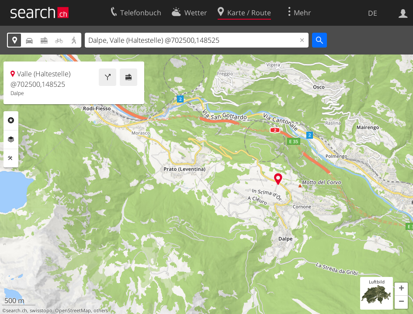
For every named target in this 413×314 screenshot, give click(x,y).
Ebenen (10, 139)
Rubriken (10, 120)
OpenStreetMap (73, 310)
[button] (401, 289)
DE (372, 13)
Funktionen (10, 158)
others (101, 310)
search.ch (16, 310)
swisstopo (41, 310)
